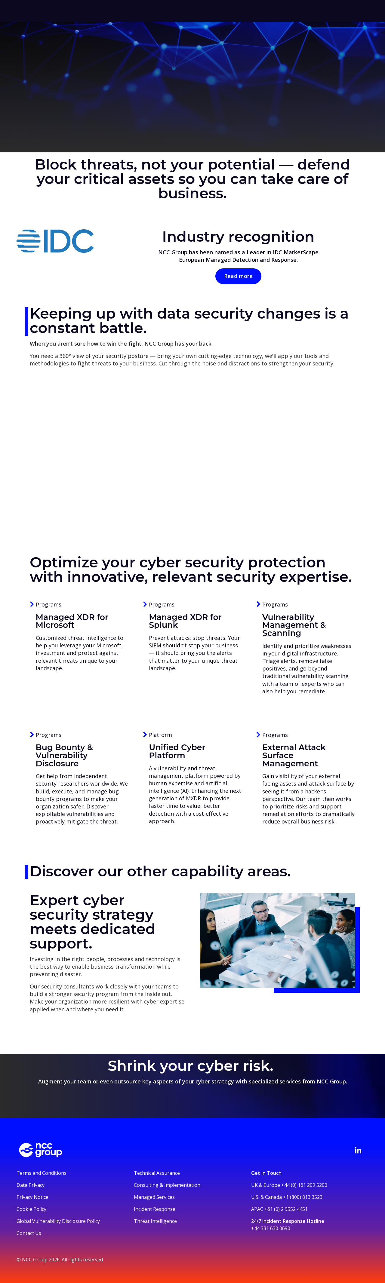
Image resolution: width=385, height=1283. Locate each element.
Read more (238, 276)
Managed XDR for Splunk (185, 621)
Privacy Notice (32, 1197)
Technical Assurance (157, 1173)
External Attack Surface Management (294, 755)
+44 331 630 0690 (270, 1228)
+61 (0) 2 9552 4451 (286, 1209)
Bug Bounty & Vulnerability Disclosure (64, 755)
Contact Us (29, 1233)
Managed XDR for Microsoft (72, 621)
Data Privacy (31, 1185)
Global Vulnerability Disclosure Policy (58, 1221)
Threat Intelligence (155, 1221)
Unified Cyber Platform (177, 751)
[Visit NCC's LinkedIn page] (358, 1150)
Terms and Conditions (41, 1173)
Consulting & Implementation (167, 1185)
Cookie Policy (31, 1209)
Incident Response (154, 1209)
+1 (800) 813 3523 (302, 1197)
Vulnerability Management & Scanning (294, 625)
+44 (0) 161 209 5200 (304, 1185)
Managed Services (154, 1197)
